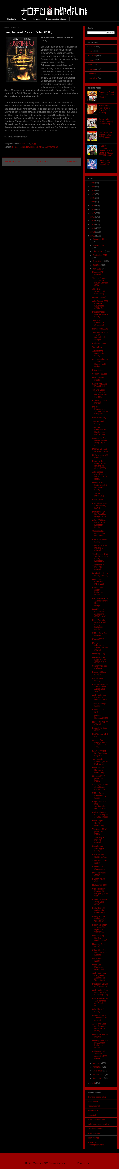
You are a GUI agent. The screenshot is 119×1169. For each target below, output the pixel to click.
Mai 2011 (97, 1063)
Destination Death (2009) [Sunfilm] (100, 574)
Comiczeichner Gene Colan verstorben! (98, 533)
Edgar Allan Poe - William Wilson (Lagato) (99, 952)
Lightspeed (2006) (100, 329)
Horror (22, 147)
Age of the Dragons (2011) (100, 717)
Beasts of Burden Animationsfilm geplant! (99, 1017)
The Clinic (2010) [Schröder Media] (99, 831)
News (89, 65)
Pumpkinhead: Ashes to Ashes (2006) (100, 314)
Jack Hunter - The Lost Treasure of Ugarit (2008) (100, 992)
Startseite (11, 19)
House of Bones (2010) (99, 945)
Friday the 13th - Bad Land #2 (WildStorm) (99, 910)
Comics (90, 46)
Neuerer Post (12, 161)
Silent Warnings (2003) (99, 704)
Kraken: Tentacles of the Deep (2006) (100, 901)
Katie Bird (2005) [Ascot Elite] (99, 385)
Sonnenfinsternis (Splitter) (99, 667)
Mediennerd (92, 1110)
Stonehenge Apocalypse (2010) (98, 848)
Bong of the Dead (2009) (99, 729)
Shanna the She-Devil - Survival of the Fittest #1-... (99, 441)
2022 (92, 194)
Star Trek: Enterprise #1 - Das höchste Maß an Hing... (99, 430)
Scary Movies (93, 1138)
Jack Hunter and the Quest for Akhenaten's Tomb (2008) (99, 976)
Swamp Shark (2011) (98, 422)
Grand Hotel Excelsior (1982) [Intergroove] (106, 121)
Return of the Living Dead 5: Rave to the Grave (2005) (99, 464)
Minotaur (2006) (99, 417)
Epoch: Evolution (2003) (99, 540)
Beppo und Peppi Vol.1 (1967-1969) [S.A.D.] (106, 94)
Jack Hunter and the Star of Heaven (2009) (99, 697)
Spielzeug (91, 74)
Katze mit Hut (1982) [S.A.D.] (99, 855)
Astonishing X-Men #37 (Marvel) (98, 839)
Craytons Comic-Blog (96, 1097)
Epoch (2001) (98, 639)
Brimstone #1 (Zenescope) (98, 868)
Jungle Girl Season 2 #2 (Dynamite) (98, 291)
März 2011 (97, 1071)
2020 (92, 202)
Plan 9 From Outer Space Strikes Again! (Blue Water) (100, 687)
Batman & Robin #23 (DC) (99, 673)
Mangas (90, 60)
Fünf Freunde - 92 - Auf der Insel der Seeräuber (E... (100, 1001)
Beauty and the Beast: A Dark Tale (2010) (99, 918)
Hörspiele (91, 55)
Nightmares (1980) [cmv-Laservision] (104, 162)
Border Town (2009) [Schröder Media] (97, 591)
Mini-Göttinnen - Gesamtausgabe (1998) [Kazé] (100, 814)
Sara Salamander (95, 1129)
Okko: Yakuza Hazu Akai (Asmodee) (98, 770)
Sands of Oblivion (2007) (100, 861)
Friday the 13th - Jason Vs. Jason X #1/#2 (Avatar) (99, 1054)
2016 (92, 217)
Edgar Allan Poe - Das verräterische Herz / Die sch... (100, 805)
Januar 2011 (98, 1078)
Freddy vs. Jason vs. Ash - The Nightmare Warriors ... (99, 928)
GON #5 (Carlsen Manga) (99, 401)
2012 (92, 232)
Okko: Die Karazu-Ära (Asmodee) (98, 967)
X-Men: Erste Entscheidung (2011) (99, 795)
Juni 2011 (97, 269)
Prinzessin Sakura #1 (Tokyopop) (100, 985)
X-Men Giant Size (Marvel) (100, 634)
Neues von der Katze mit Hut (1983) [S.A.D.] (99, 659)
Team (24, 19)
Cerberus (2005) (99, 343)
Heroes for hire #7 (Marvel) (100, 723)
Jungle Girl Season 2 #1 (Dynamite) (98, 322)
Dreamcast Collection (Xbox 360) (98, 581)
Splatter (39, 147)
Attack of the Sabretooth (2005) (98, 353)
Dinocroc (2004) (99, 297)
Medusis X (91, 1115)
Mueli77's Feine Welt (96, 1120)
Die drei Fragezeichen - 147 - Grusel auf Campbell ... (100, 410)
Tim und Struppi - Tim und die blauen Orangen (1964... (100, 281)
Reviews (30, 147)
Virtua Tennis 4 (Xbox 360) (98, 494)
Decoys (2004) (98, 654)
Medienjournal (93, 1106)
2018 (92, 209)
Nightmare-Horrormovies (98, 1124)
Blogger (93, 1163)
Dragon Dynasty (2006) (99, 874)
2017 (92, 213)
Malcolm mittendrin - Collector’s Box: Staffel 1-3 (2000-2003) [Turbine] (106, 150)
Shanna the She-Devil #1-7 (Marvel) (99, 547)
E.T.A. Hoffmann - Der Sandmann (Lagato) (100, 753)
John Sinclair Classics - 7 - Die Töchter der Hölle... (100, 475)
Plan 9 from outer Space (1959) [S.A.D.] (99, 505)
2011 (92, 236)
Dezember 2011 (100, 239)
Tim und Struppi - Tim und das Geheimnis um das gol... (99, 393)
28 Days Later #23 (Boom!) (100, 456)
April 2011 (97, 1067)
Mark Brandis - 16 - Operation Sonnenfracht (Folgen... (100, 362)
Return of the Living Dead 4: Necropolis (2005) (99, 486)
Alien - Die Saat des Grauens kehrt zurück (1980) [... (99, 1027)
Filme (15, 147)
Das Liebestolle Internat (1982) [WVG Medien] (105, 134)
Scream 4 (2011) (99, 374)
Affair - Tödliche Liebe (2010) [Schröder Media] (99, 523)
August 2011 (98, 261)
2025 (92, 183)
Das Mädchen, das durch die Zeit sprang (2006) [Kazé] (99, 612)
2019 (92, 205)
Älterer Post (72, 161)
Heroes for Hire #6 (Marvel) (100, 1035)
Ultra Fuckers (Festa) (98, 379)
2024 (92, 187)
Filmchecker (92, 1101)
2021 (92, 198)
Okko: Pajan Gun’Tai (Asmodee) (98, 823)
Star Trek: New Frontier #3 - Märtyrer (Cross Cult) (100, 892)
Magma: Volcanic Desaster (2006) (100, 450)
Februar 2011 (99, 1074)
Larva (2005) (97, 499)
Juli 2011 (97, 265)
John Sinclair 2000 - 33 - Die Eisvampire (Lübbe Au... (100, 304)
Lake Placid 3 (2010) (98, 1010)
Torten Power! (98, 347)
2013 (92, 228)
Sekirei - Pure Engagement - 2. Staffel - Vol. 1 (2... (99, 743)
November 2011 (100, 245)
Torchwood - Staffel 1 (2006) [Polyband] (100, 761)
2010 (92, 1083)
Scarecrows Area (94, 1133)
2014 (92, 224)
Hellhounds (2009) (100, 885)
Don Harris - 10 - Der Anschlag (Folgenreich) (99, 514)
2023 (92, 190)
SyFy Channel (52, 147)
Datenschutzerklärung (56, 19)
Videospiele (92, 78)
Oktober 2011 (99, 251)
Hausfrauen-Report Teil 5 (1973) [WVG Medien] (104, 109)
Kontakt (36, 19)
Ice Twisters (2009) (97, 960)
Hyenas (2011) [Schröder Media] (98, 778)
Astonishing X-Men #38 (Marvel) (98, 567)
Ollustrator (71, 1163)
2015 (92, 220)
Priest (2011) (97, 370)
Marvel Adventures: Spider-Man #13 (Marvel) (100, 646)
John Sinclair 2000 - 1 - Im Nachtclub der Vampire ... (100, 336)
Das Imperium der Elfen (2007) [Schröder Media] (100, 1044)
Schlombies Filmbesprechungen (95, 1143)
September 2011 (100, 255)
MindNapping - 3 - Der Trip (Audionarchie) (100, 938)
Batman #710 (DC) (98, 710)
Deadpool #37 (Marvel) (98, 273)
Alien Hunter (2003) (97, 679)
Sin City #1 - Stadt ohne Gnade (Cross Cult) (100, 787)
